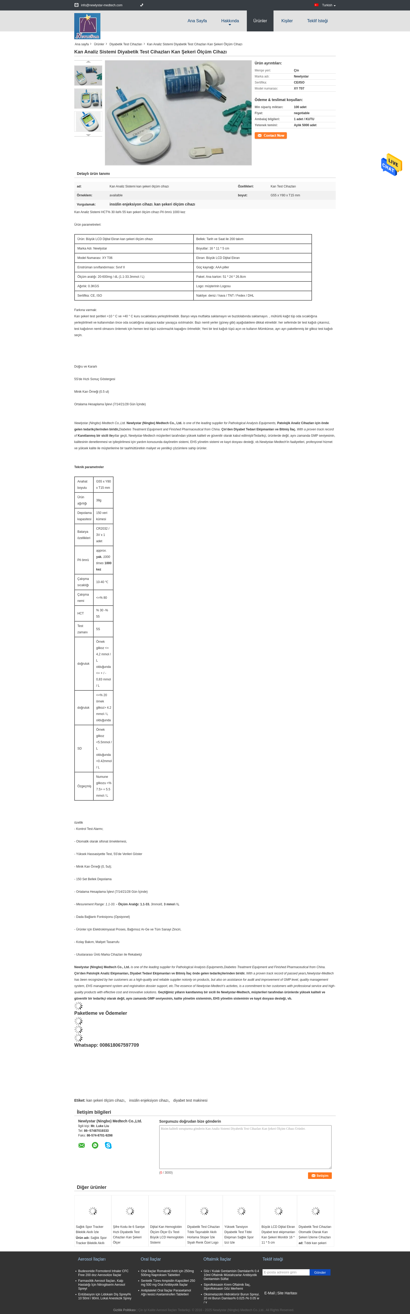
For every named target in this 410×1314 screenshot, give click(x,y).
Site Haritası (287, 1293)
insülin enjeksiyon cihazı (148, 1100)
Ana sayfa (197, 21)
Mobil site (271, 1299)
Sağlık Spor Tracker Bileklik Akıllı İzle (89, 1229)
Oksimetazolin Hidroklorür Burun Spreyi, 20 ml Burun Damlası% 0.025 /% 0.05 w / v (231, 1298)
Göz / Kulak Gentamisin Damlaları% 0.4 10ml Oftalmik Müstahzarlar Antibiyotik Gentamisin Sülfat (231, 1275)
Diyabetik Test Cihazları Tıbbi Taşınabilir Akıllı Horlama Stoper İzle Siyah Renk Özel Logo (203, 1234)
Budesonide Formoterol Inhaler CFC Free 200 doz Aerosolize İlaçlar (103, 1273)
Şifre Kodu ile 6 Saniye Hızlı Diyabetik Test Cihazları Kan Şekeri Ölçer (129, 1234)
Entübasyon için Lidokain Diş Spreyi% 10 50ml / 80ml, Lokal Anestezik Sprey (104, 1296)
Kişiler (287, 21)
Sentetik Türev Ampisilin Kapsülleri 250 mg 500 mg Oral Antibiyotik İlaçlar (168, 1283)
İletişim (259, 135)
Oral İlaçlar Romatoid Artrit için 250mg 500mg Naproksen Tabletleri (167, 1273)
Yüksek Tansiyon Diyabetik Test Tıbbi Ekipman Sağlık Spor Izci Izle (239, 1234)
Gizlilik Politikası (124, 1310)
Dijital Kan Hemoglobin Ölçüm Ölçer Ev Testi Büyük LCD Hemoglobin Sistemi (167, 1234)
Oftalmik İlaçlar (217, 1259)
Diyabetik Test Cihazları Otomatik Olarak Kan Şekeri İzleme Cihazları (315, 1232)
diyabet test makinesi (190, 1100)
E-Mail (269, 1293)
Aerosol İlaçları (92, 1259)
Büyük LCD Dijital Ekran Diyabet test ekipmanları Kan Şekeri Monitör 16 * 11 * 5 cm (278, 1234)
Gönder (320, 1272)
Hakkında (230, 21)
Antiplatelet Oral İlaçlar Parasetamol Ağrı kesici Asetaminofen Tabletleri (166, 1292)
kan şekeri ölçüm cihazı (105, 1100)
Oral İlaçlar (151, 1259)
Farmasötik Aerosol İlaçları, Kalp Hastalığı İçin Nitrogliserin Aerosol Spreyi (101, 1284)
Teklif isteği (317, 21)
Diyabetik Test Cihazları (126, 44)
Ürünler (260, 21)
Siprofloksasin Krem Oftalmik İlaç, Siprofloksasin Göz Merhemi (227, 1286)
